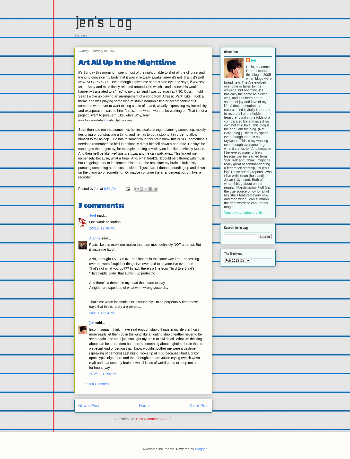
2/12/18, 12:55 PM (102, 374)
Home (144, 405)
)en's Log (103, 22)
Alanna (95, 238)
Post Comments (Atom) (153, 419)
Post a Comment (97, 384)
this (106, 120)
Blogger (200, 449)
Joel (92, 215)
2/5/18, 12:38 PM (102, 228)
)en (91, 323)
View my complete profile (243, 212)
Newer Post (88, 405)
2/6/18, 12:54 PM (102, 313)
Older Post (199, 405)
